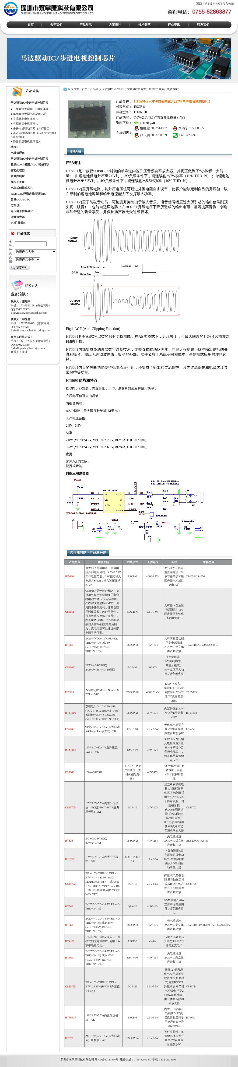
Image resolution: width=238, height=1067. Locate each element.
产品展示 (86, 24)
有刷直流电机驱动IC (25, 123)
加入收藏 (228, 3)
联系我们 (203, 24)
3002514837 (158, 128)
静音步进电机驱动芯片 (27, 141)
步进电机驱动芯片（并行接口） (32, 128)
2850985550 (197, 128)
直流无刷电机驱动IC (25, 118)
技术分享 (144, 24)
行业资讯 (174, 24)
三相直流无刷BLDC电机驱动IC (32, 109)
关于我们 (56, 24)
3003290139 (158, 135)
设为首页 (215, 3)
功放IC (109, 89)
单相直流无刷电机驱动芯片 (30, 114)
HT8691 (72, 171)
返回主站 (201, 3)
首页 (31, 24)
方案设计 (115, 24)
